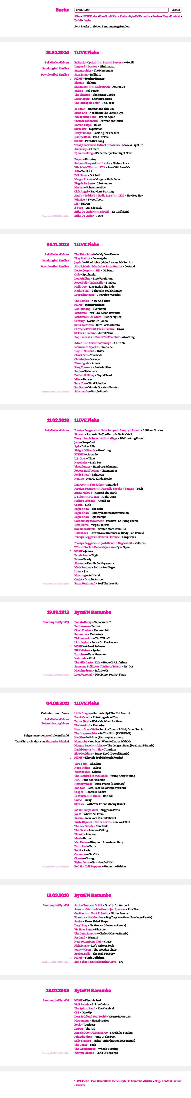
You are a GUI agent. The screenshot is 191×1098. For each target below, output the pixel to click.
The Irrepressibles (85, 733)
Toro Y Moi (80, 763)
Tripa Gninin (114, 266)
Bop (76, 337)
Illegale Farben (83, 183)
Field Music (81, 945)
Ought (78, 579)
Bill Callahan (82, 650)
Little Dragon (82, 713)
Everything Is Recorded (89, 438)
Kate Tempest (110, 430)
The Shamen (82, 94)
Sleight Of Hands (85, 450)
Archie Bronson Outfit (88, 905)
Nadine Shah (82, 137)
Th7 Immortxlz (83, 638)
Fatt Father (97, 484)
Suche (62, 10)
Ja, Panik (79, 109)
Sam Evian (81, 74)
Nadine (79, 478)
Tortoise (79, 654)
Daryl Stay (80, 925)
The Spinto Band (84, 1008)
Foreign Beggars (84, 430)
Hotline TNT (82, 290)
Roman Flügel (82, 125)
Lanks (106, 163)
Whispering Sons (85, 117)
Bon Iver (79, 788)
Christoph (80, 359)
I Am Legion (81, 642)
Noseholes (80, 462)
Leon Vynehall (83, 674)
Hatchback (81, 533)
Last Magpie (82, 98)
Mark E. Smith (99, 913)
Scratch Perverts (113, 62)
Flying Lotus (82, 862)
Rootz (87, 547)
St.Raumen (81, 86)
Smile (78, 371)
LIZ (76, 203)
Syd (76, 446)
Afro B (78, 266)
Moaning (80, 575)
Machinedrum (83, 670)
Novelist (89, 351)
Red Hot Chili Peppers (87, 866)
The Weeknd (82, 725)
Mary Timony (82, 133)
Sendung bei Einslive (55, 68)
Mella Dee (80, 286)
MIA (77, 780)
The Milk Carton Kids (87, 662)
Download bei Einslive (55, 74)
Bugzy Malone (83, 492)
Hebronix (80, 658)
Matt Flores (81, 525)
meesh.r (87, 337)
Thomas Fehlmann (86, 121)
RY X (102, 167)
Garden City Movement (89, 521)
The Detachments (85, 933)
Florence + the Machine (88, 917)
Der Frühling (82, 278)
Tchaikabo (98, 266)
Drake (97, 796)
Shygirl (104, 211)
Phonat (78, 834)
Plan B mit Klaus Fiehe (113, 16)
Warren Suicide (84, 1053)
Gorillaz (79, 913)
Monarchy (80, 741)
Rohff (77, 850)
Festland (79, 937)
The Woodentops (85, 1049)
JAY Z (77, 810)
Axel (48, 735)
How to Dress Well (85, 729)
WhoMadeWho (83, 167)
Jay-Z (77, 814)
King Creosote (83, 367)
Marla (86, 266)
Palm (77, 559)
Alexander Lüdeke (56, 741)
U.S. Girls (80, 458)
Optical (91, 62)
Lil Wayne (80, 796)
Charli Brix (81, 355)
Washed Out (82, 772)
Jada (77, 442)
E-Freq (78, 207)
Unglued (79, 66)
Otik (77, 274)
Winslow (79, 199)
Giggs (113, 438)
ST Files (98, 329)
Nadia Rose (105, 195)
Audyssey (80, 149)
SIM (97, 270)
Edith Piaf (80, 846)
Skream (79, 434)
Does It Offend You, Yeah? (90, 1016)
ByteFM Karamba (140, 16)
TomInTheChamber (107, 337)
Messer (79, 187)
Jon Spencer (117, 909)
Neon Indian (82, 767)
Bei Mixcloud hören (57, 62)
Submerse (80, 634)
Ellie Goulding (83, 753)
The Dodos (80, 1044)
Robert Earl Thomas (86, 470)
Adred (78, 343)
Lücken (80, 1085)
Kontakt (175, 16)
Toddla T (89, 195)
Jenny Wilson (82, 949)
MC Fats (94, 496)
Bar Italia (80, 387)
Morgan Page (82, 745)
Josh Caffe (80, 313)
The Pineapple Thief (87, 103)
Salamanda (81, 391)
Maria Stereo (99, 1032)
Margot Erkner (83, 179)
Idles (77, 379)
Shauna (79, 82)
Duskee (92, 66)
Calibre (110, 329)
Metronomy (81, 1020)
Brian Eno (80, 113)
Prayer (78, 159)
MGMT (78, 78)
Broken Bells (82, 953)
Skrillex (79, 804)
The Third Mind (84, 254)
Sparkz (93, 347)
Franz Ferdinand (84, 583)
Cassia (78, 505)
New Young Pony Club (87, 941)
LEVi (121, 195)
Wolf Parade (81, 1004)
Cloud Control (82, 630)
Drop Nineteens (84, 294)
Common (80, 854)
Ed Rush (79, 62)
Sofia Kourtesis (84, 325)
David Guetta (82, 749)
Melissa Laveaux (84, 500)
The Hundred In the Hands (91, 776)
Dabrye (79, 484)
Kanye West (90, 810)
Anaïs (78, 195)
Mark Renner (82, 567)
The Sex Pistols (83, 826)
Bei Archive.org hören (55, 723)
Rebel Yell (80, 282)
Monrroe (79, 347)
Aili (76, 171)
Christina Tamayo (100, 343)
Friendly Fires (83, 1036)
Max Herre (81, 842)
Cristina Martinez (96, 909)
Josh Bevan (108, 543)
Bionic (136, 430)
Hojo (77, 351)
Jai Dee (78, 90)
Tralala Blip (96, 282)
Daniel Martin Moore (103, 961)
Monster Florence (108, 537)
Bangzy (124, 430)
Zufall (78, 20)
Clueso (78, 858)
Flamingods (81, 363)
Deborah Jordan (104, 547)
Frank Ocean (82, 717)
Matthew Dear (83, 784)
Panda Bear (81, 555)
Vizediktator (82, 466)
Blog (165, 16)
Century (79, 321)
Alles (77, 16)
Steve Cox (80, 129)
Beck (77, 1024)
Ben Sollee (80, 961)
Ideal (77, 838)
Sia (99, 749)
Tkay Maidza (82, 258)
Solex (77, 909)
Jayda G (79, 262)
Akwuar (79, 563)
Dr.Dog (78, 1028)
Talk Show (80, 175)
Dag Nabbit (125, 543)
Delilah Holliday (84, 375)
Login (87, 20)
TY (76, 547)
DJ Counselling (83, 153)
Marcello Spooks (111, 488)
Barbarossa (81, 626)
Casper (78, 792)
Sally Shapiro (82, 1040)
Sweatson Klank (84, 529)
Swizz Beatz (102, 822)
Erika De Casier (84, 211)
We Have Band (83, 929)
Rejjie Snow (81, 474)
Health (78, 737)
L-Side (78, 496)
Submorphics (82, 70)
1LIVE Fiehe (90, 16)
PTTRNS (79, 454)
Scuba (78, 921)
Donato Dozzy (83, 622)
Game (78, 800)
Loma (77, 571)
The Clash (80, 830)
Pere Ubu (80, 383)
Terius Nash (81, 721)
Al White (95, 317)
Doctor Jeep (81, 270)
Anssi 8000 (81, 1032)
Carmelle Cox (82, 329)
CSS (76, 1012)
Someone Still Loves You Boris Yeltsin (97, 666)
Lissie (101, 745)
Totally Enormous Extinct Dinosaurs (97, 145)
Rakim (78, 818)
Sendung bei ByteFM (56, 622)
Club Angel (81, 191)
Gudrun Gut (102, 86)
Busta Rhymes (83, 822)
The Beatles (81, 301)
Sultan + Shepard (85, 163)
